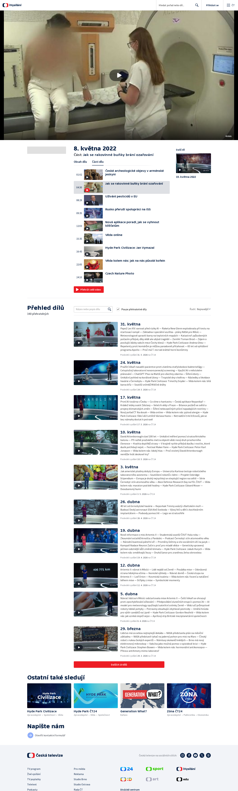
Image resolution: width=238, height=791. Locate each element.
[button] (119, 75)
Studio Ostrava (82, 784)
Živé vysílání (33, 774)
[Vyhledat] (109, 309)
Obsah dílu (80, 162)
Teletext (32, 784)
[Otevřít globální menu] (230, 5)
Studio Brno (80, 779)
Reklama (79, 774)
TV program (33, 768)
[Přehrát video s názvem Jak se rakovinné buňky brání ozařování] (119, 75)
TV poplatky (34, 779)
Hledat (196, 6)
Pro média (79, 768)
